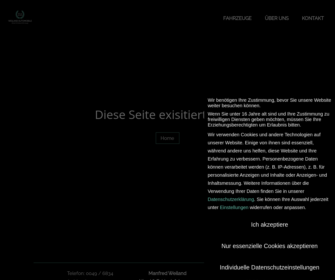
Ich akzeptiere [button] (269, 221)
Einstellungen (234, 204)
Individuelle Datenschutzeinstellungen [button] (269, 264)
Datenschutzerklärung (231, 196)
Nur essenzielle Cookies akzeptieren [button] (270, 243)
